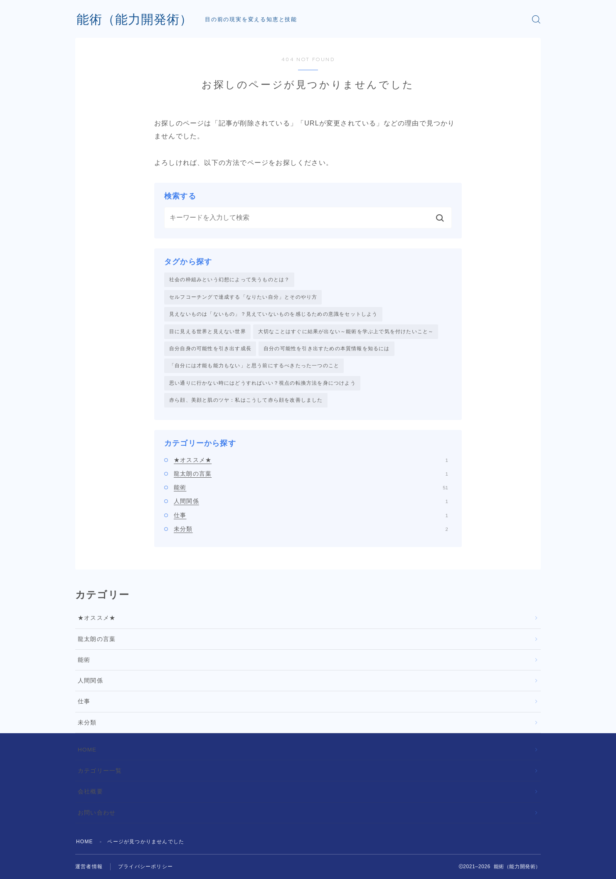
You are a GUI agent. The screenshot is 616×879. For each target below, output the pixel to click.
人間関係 (311, 501)
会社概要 (90, 791)
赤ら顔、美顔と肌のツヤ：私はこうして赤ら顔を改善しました (246, 400)
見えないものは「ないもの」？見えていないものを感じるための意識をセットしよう (273, 314)
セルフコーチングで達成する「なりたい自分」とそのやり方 (243, 297)
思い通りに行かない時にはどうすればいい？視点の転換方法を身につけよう (262, 383)
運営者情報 (89, 866)
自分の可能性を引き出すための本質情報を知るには (327, 348)
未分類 (311, 528)
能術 (311, 487)
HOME (87, 749)
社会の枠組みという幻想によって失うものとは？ (229, 279)
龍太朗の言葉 (311, 473)
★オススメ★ (311, 460)
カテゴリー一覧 (100, 771)
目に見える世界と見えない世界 (207, 331)
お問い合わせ (97, 813)
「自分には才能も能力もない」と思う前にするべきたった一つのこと (254, 365)
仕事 (311, 515)
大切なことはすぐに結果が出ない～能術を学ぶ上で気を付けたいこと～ (346, 331)
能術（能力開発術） (134, 19)
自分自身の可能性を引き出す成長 (210, 348)
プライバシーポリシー (145, 866)
